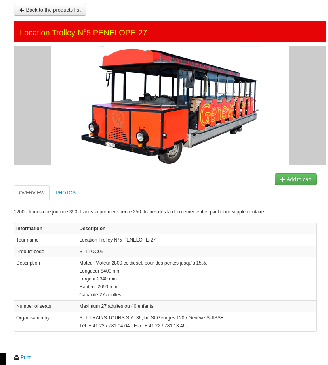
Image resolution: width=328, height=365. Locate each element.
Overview (31, 193)
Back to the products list (50, 10)
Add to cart (296, 179)
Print (22, 357)
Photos (65, 193)
